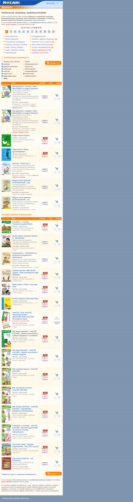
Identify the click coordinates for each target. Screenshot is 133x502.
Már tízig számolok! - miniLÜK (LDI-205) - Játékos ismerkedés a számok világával (25, 352)
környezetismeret (30, 64)
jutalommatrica (29, 76)
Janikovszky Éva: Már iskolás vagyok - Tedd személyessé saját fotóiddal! (25, 273)
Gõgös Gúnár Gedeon (21, 135)
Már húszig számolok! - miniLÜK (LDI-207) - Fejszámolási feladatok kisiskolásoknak (25, 409)
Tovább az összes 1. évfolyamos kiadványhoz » (19, 474)
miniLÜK (6, 71)
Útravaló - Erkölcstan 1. (21, 163)
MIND (4, 78)
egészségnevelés (9, 76)
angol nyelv (7, 74)
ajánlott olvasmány (10, 66)
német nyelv (28, 74)
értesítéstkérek (57, 322)
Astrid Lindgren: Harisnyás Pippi (25, 298)
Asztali (26, 498)
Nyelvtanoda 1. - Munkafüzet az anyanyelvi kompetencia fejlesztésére (24, 255)
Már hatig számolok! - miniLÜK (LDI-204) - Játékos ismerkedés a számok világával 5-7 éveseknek (25, 333)
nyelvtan (6, 64)
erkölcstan (6, 69)
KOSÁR (51, 63)
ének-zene (28, 66)
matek (26, 62)
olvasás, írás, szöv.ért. (11, 62)
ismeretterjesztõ (30, 71)
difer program (29, 69)
